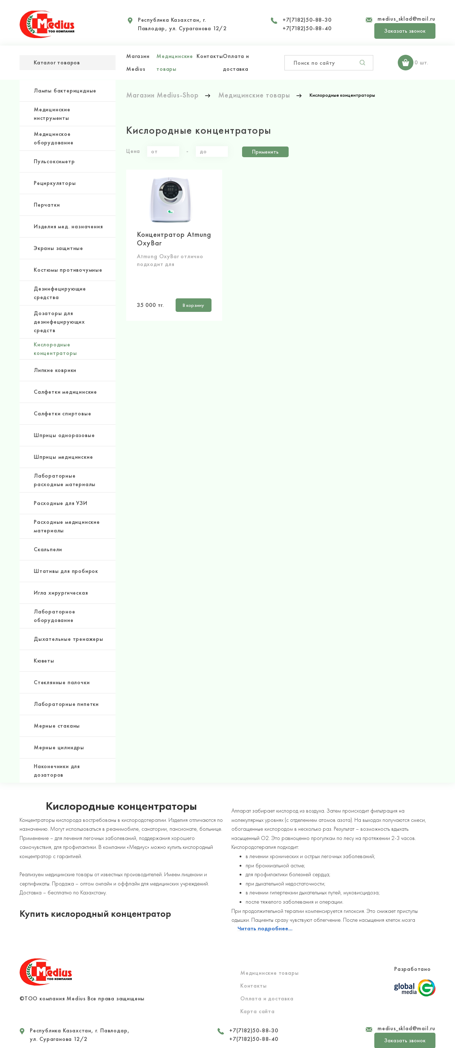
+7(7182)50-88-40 (307, 28)
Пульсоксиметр (54, 161)
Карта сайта (257, 1003)
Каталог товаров (57, 62)
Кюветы (44, 660)
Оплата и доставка (267, 990)
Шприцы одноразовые (64, 435)
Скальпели (48, 549)
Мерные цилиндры (59, 747)
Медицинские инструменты (52, 114)
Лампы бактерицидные (65, 90)
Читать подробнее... (265, 920)
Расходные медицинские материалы (67, 526)
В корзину (189, 303)
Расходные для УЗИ (60, 503)
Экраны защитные (58, 248)
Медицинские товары (269, 965)
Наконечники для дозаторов (57, 770)
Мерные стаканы (57, 725)
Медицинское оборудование (54, 138)
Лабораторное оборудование (54, 616)
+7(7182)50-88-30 (307, 19)
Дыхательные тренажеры (68, 639)
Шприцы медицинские (63, 457)
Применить (265, 150)
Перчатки (47, 204)
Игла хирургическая (61, 592)
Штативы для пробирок (66, 571)
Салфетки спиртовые (62, 413)
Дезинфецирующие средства (60, 293)
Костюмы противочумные (68, 269)
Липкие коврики (55, 370)
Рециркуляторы (55, 183)
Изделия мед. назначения (68, 226)
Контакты (210, 56)
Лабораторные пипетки (66, 704)
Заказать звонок (404, 30)
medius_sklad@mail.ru (406, 18)
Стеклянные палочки (62, 682)
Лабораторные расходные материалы (65, 480)
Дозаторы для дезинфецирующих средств (59, 321)
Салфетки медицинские (65, 391)
